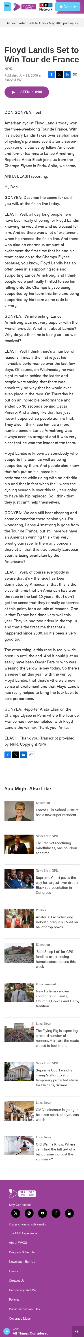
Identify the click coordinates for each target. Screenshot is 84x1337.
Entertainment (46, 984)
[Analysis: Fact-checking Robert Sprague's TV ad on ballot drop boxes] (19, 918)
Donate (70, 7)
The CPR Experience (23, 1233)
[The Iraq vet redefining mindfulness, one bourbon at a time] (19, 844)
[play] (7, 1331)
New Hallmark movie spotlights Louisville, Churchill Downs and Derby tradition (58, 998)
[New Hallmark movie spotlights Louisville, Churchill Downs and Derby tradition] (19, 992)
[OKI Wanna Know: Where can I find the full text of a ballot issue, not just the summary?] (19, 1145)
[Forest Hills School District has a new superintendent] (19, 811)
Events (13, 1271)
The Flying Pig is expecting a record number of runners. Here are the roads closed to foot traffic (57, 1038)
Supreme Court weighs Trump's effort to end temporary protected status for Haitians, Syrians (57, 1077)
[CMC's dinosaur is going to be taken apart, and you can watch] (19, 1111)
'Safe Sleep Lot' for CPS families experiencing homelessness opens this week (56, 959)
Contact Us (16, 1280)
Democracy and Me (22, 1290)
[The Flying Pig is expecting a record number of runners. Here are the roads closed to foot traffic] (19, 1032)
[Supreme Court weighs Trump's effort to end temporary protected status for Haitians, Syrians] (19, 1071)
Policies (14, 1299)
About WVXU (18, 1242)
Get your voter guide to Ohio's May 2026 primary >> (42, 23)
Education (43, 803)
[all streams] (78, 1331)
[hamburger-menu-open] (7, 6)
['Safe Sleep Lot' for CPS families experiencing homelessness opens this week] (19, 953)
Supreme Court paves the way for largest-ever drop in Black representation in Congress (57, 885)
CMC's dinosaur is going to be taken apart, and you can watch (57, 1114)
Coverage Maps (20, 1318)
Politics (41, 910)
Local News (43, 1024)
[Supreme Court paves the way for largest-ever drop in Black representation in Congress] (19, 879)
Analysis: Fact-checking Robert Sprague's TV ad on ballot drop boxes (57, 921)
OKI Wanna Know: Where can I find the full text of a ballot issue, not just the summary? (55, 1151)
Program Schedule (21, 1252)
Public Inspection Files (24, 1309)
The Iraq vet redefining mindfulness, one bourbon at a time (56, 847)
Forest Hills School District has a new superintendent (57, 812)
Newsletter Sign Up (22, 1261)
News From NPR (47, 836)
